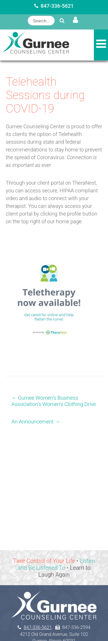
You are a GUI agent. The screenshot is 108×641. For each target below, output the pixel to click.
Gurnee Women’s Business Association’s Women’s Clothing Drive (54, 401)
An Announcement (36, 422)
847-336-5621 (57, 6)
